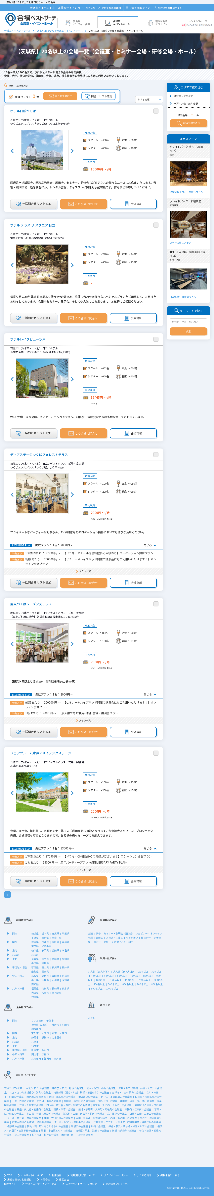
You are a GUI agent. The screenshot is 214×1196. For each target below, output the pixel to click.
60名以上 (122, 975)
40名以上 (96, 975)
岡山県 (55, 975)
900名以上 (96, 988)
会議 (90, 933)
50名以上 (109, 975)
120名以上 (116, 980)
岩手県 (45, 958)
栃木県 (45, 933)
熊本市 (57, 1058)
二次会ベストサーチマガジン (81, 1183)
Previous (12, 151)
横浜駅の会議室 (15, 1126)
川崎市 (65, 1024)
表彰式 (99, 937)
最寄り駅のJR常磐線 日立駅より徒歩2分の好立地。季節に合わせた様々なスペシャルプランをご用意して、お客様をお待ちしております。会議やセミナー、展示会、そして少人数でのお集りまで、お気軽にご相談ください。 (83, 299)
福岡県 (35, 988)
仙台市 (35, 1046)
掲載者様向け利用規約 (19, 1179)
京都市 (35, 1033)
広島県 (65, 975)
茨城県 (35, 933)
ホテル (91, 1018)
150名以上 (130, 980)
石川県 (55, 967)
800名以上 (157, 984)
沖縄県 (35, 997)
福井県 (65, 967)
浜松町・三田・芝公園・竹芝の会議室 (83, 1113)
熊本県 (65, 988)
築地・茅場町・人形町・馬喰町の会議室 (100, 1109)
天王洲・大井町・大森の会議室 (24, 1117)
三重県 (65, 950)
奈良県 (35, 946)
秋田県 (65, 958)
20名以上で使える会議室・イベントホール (60, 30)
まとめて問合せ (60, 96)
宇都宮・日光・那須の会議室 (68, 1088)
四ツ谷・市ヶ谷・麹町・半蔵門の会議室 (68, 1105)
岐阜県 (35, 950)
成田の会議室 (21, 1134)
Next (72, 151)
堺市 (54, 1033)
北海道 (15, 954)
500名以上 (113, 984)
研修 (98, 933)
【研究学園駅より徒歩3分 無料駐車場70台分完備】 (43, 681)
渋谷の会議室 (44, 1122)
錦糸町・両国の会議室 (49, 1101)
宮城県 (55, 958)
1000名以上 (111, 988)
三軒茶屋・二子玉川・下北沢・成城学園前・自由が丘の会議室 (127, 1122)
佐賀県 (45, 988)
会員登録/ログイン (138, 7)
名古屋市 (56, 1037)
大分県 (35, 992)
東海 (14, 950)
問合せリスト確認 (98, 96)
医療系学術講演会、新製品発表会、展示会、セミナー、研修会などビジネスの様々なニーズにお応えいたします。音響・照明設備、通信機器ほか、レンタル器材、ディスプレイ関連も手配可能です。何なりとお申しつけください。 (83, 185)
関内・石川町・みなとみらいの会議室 (47, 1126)
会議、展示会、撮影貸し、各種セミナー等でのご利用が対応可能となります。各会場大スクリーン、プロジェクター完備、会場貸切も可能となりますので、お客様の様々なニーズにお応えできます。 (83, 833)
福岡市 (47, 1058)
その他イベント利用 (122, 942)
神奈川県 (56, 937)
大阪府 (55, 942)
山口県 (35, 980)
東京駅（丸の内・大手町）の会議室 (112, 1105)
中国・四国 (18, 975)
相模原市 (36, 1029)
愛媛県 (65, 980)
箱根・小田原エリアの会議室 (56, 1130)
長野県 (45, 971)
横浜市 (55, 1024)
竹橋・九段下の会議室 (31, 1105)
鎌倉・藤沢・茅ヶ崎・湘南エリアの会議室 (131, 1126)
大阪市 (45, 1033)
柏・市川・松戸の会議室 (45, 1134)
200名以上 (145, 980)
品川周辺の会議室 (117, 1113)
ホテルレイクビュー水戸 (28, 339)
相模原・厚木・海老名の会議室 (92, 1130)
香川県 (55, 980)
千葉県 (35, 937)
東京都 (45, 937)
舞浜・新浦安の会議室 (124, 1130)
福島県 (45, 963)
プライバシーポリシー (116, 1175)
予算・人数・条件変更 (186, 103)
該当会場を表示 (188, 123)
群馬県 (55, 933)
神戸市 (63, 1033)
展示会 (97, 942)
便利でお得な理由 (111, 7)
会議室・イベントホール (17, 30)
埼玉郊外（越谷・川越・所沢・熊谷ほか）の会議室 (81, 1092)
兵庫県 (65, 942)
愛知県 (55, 950)
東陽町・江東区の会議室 (138, 1109)
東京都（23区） (40, 1024)
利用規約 (56, 1175)
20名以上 (143, 971)
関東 (14, 933)
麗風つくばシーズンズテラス (31, 604)
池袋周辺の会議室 (88, 1096)
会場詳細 (133, 203)
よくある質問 (144, 1175)
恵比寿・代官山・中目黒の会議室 (72, 1122)
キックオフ (132, 937)
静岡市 (35, 1037)
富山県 (45, 967)
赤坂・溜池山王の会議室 (123, 1117)
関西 (14, 942)
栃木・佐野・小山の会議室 (101, 1088)
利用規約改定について (83, 1175)
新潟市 (35, 1050)
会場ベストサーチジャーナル (40, 1183)
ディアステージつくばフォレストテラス (39, 455)
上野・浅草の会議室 (23, 1101)
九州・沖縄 (18, 988)
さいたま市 (37, 1020)
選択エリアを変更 (183, 96)
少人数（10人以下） (99, 971)
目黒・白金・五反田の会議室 (145, 1113)
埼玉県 (65, 933)
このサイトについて (32, 1175)
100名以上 (101, 980)
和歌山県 (46, 946)
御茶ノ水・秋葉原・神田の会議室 (116, 1101)
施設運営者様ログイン (168, 7)
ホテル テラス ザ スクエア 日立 (32, 225)
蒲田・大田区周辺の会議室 (58, 1117)
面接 (106, 942)
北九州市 (36, 1058)
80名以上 (148, 975)
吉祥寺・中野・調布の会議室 (127, 1092)
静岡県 (45, 950)
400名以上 (99, 984)
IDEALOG (185, 1187)
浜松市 (45, 1037)
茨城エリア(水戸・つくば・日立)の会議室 (26, 1088)
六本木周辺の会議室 (23, 1122)
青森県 (35, 958)
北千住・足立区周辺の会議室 (116, 1096)
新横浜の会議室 (79, 1126)
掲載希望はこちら (170, 1175)
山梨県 (35, 971)
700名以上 (142, 984)
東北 (14, 958)
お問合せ (45, 1179)
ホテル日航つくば (23, 111)
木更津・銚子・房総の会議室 (77, 1134)
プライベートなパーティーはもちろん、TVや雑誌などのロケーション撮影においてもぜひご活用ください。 (78, 532)
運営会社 (64, 1179)
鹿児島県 (56, 992)
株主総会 (146, 937)
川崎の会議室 (98, 1126)
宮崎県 (45, 992)
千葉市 (50, 1020)
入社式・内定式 (114, 937)
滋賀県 (35, 942)
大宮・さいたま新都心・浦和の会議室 (30, 1092)
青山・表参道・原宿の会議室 (91, 1117)
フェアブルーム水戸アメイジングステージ (40, 753)
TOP (9, 1175)
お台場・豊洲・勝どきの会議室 (43, 1113)
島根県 (45, 975)
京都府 (45, 942)
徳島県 (45, 980)
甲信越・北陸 (19, 967)
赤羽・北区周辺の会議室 (62, 1096)
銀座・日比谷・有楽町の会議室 (34, 1109)
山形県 (35, 963)
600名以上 (128, 984)
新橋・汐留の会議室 (64, 1109)
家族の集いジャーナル (118, 1183)
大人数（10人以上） (124, 971)
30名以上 (156, 971)
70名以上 (135, 975)
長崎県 (55, 988)
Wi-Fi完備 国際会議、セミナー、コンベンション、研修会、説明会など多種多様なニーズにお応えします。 (78, 417)
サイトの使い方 (86, 7)
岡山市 (35, 1054)
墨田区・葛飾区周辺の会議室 (79, 1101)
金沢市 (45, 1050)
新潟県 (35, 967)
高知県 (35, 984)
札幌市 (35, 1041)
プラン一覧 (85, 571)
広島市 (45, 1054)
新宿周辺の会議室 (36, 1096)
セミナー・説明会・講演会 (118, 933)
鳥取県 (35, 975)
